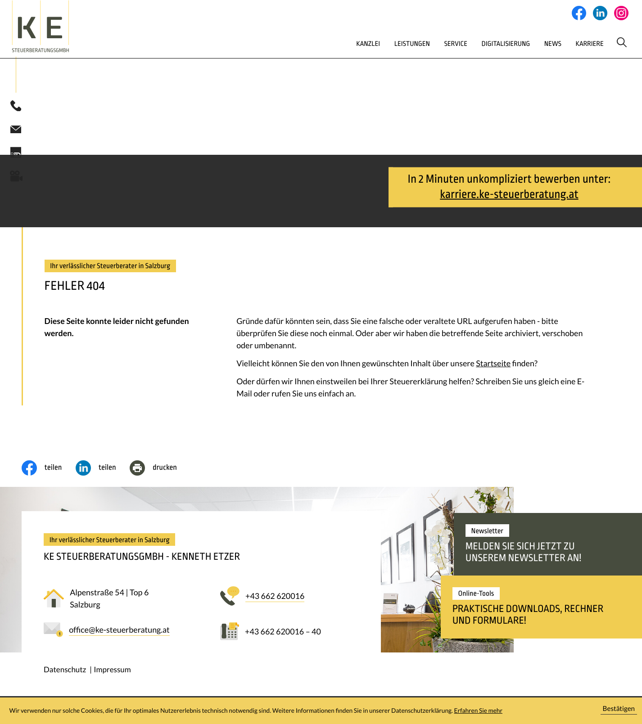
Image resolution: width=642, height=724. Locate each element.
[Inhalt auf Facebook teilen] (49, 479)
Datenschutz (65, 680)
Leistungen (371, 51)
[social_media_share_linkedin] (103, 479)
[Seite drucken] (160, 479)
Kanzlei (322, 51)
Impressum (112, 680)
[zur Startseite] (65, 30)
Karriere (567, 51)
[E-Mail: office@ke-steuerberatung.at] (16, 139)
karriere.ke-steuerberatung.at (509, 205)
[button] (16, 116)
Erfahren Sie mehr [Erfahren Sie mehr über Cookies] (478, 710)
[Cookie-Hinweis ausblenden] (619, 711)
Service (419, 51)
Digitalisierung (475, 51)
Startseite (493, 374)
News (526, 51)
